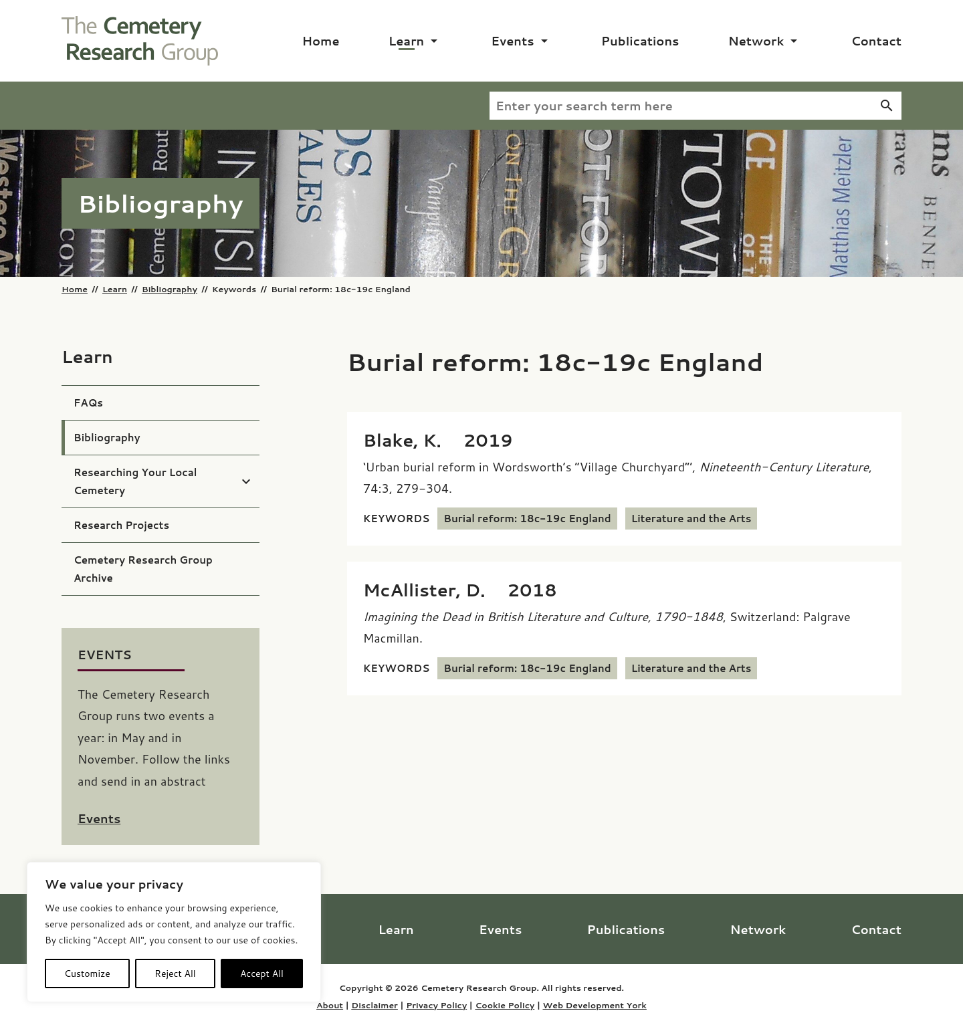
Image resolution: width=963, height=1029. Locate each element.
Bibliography (169, 289)
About (329, 1005)
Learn (406, 40)
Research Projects (121, 525)
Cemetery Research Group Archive (143, 569)
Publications (640, 40)
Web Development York (594, 1005)
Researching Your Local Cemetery (135, 481)
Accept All (262, 973)
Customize (87, 973)
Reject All (175, 973)
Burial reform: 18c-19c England (527, 518)
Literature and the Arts (691, 518)
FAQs (88, 403)
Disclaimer (374, 1005)
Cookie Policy (504, 1005)
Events (512, 40)
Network (756, 40)
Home (321, 40)
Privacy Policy (436, 1005)
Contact (876, 40)
